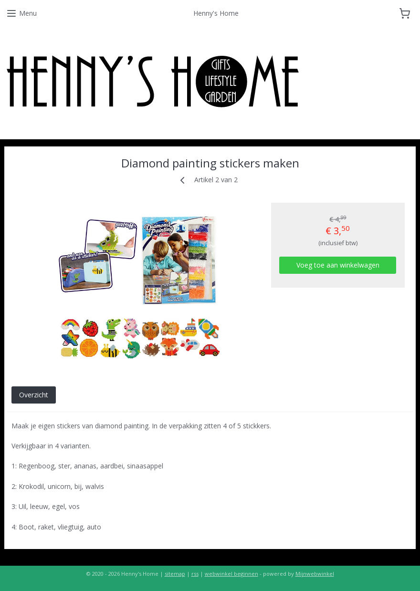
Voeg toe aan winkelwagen (337, 265)
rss (195, 573)
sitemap (175, 573)
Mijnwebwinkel (314, 573)
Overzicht (33, 394)
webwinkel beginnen (231, 573)
